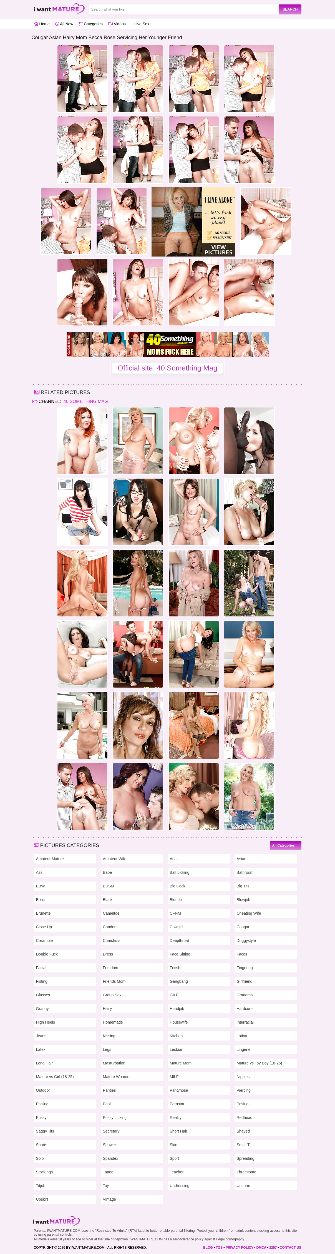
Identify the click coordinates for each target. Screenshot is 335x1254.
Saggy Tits (45, 1131)
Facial (41, 968)
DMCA (261, 1248)
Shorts (41, 1145)
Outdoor (43, 1090)
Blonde (176, 899)
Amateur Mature (50, 859)
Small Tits (245, 1145)
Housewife (179, 1022)
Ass (39, 872)
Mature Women (116, 1076)
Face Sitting (180, 954)
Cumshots (111, 940)
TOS (219, 1248)
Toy (106, 1185)
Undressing (180, 1185)
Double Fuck (47, 954)
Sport (174, 1158)
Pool (107, 1104)
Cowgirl (176, 927)
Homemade (113, 1022)
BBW (40, 886)
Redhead (245, 1117)
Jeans (41, 1036)
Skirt (174, 1145)
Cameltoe (111, 913)
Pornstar (177, 1104)
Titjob (41, 1185)
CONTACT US (290, 1248)
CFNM (175, 913)
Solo (40, 1158)
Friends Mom (114, 981)
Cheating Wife (249, 913)
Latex (41, 1049)
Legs (107, 1049)
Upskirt (42, 1199)
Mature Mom (181, 1063)
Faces (242, 954)
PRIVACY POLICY (239, 1248)
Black (107, 899)
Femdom (110, 968)
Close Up (44, 927)
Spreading (246, 1158)
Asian (241, 859)
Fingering (245, 968)
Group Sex (112, 995)
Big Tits (243, 886)
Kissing (109, 1036)
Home (42, 24)
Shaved (243, 1131)
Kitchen (176, 1036)
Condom (110, 927)
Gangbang (179, 981)
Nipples (243, 1076)
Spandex (110, 1158)
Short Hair (178, 1131)
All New (64, 24)
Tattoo (108, 1172)
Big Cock (177, 886)
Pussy (41, 1117)
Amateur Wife (115, 859)
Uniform (243, 1185)
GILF (174, 995)
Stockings (44, 1172)
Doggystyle (246, 940)
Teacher (177, 1172)
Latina (242, 1036)
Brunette (43, 913)
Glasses (43, 995)
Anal (174, 859)
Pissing (42, 1104)
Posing (243, 1104)
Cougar (243, 927)
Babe (107, 872)
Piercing (244, 1090)
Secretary (111, 1131)
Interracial (245, 1022)
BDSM (108, 886)
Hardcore (245, 1008)
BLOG (208, 1248)
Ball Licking (180, 872)
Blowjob (243, 899)
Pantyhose (179, 1090)
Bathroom (245, 872)
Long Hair (44, 1063)
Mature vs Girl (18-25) (55, 1076)
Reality (176, 1117)
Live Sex (140, 24)
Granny (42, 1008)
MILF (174, 1076)
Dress (108, 954)
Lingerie (244, 1049)
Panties (109, 1090)
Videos (116, 24)
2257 (273, 1248)
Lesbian (176, 1049)
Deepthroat (179, 940)
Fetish (175, 968)
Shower (109, 1145)
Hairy (107, 1008)
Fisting (41, 981)
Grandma (245, 995)
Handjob (177, 1008)
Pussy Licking (115, 1117)
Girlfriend (245, 981)
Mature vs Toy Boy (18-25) (259, 1063)
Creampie (44, 940)
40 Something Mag (85, 401)
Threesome (246, 1172)
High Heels (45, 1022)
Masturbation (114, 1063)
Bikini (40, 899)
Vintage (109, 1199)
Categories (91, 24)
